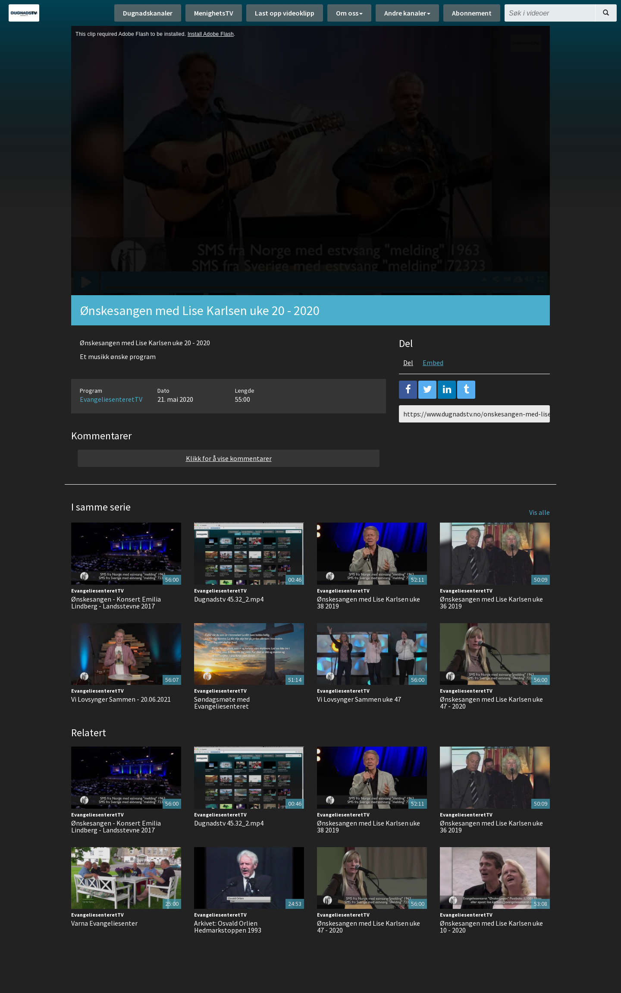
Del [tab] (408, 362)
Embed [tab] (433, 362)
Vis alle (539, 512)
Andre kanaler (407, 13)
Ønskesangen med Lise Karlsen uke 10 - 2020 (491, 926)
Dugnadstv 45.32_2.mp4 (228, 599)
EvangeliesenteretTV (111, 399)
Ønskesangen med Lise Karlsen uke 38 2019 (368, 602)
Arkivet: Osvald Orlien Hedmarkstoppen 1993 (227, 926)
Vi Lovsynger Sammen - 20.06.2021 (121, 699)
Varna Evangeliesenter (104, 923)
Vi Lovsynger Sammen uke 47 (359, 699)
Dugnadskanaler (147, 13)
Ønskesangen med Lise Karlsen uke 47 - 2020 (491, 702)
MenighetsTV (213, 13)
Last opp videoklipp (284, 13)
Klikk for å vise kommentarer (229, 458)
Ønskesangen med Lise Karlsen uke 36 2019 (491, 602)
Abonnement (472, 13)
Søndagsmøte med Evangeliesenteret (222, 702)
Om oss (349, 13)
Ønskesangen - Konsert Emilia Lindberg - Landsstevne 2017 (116, 602)
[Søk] (606, 13)
